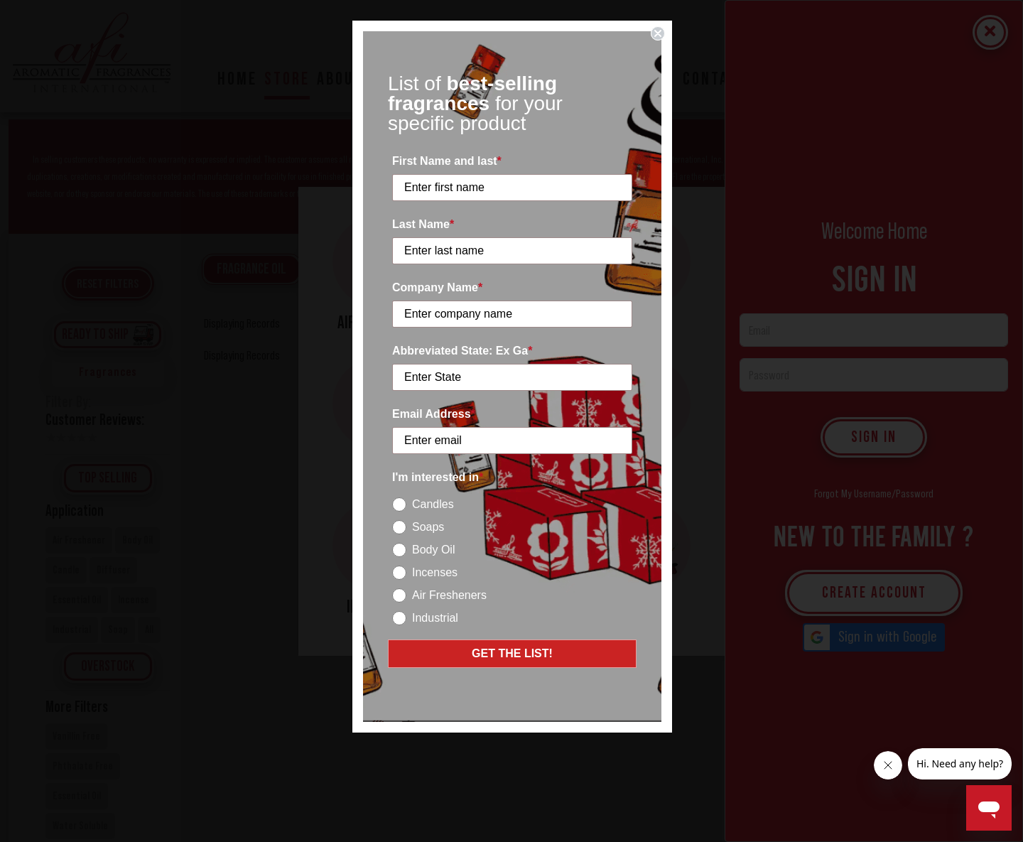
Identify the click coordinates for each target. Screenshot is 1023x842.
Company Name (437, 287)
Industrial (435, 618)
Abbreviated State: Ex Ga (462, 351)
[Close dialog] (658, 33)
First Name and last (447, 161)
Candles (433, 504)
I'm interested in (437, 477)
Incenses (435, 572)
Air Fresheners (449, 595)
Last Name (423, 224)
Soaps (428, 527)
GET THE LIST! (512, 653)
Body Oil (433, 550)
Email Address (433, 414)
